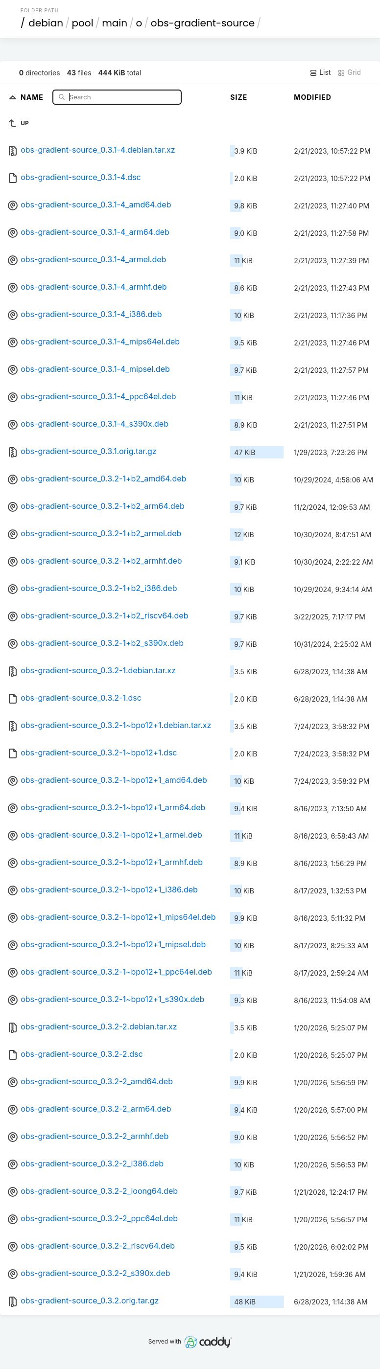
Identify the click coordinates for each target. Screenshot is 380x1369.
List (320, 72)
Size (238, 97)
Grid (349, 72)
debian (45, 23)
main (114, 23)
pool (83, 23)
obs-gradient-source (203, 23)
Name (33, 96)
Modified (313, 97)
